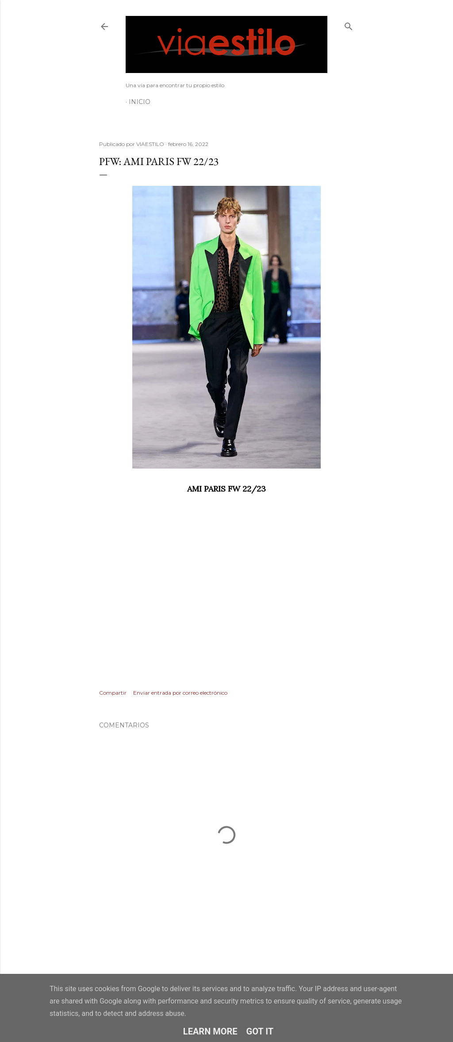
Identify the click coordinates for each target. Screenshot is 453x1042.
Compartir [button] (113, 692)
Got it (260, 1031)
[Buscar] (348, 24)
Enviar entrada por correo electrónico (180, 692)
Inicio (139, 102)
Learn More (210, 1031)
